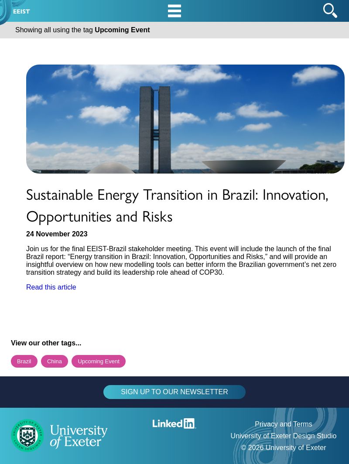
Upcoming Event (98, 361)
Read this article (51, 287)
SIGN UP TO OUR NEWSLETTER (174, 392)
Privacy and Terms (283, 424)
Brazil (24, 361)
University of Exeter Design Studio (284, 436)
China (54, 361)
